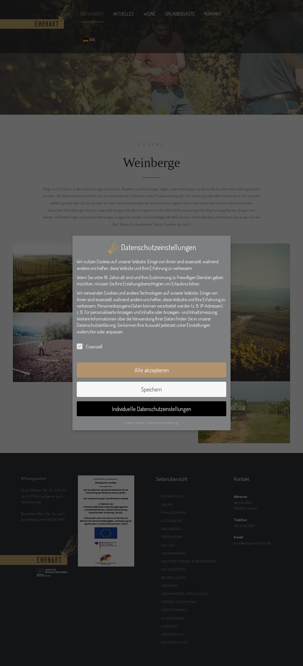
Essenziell (89, 346)
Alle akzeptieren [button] (152, 370)
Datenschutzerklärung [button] (162, 423)
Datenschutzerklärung (96, 325)
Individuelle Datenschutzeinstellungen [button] (151, 408)
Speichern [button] (151, 389)
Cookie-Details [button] (135, 423)
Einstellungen (198, 325)
